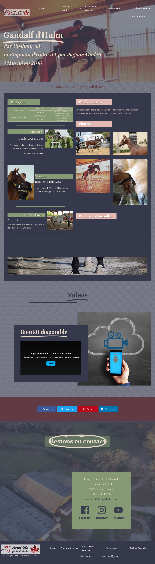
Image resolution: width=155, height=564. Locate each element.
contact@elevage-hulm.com (101, 499)
